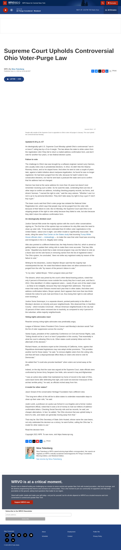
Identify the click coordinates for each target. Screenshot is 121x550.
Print (114, 70)
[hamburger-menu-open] (5, 3)
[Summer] (60, 25)
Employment (71, 532)
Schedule (45, 536)
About (44, 532)
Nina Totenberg (18, 69)
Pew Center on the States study (56, 234)
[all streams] (111, 10)
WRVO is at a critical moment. (36, 482)
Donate (113, 3)
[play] (5, 10)
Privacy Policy (97, 536)
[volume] (11, 10)
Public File (96, 532)
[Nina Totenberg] (29, 453)
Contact (70, 536)
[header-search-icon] (103, 3)
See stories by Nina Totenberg (49, 459)
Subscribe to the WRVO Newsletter (19, 511)
